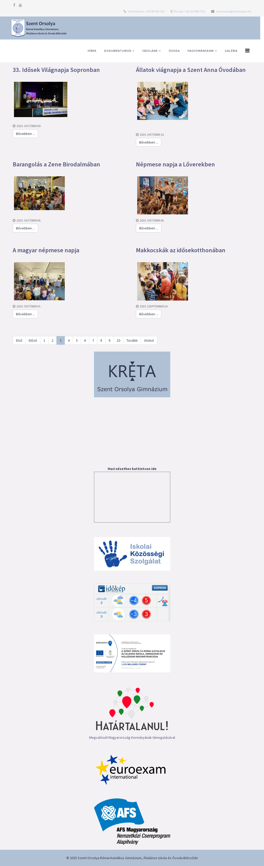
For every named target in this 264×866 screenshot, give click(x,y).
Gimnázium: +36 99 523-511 (146, 11)
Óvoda (174, 51)
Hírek (92, 51)
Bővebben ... (25, 133)
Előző (33, 340)
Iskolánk (150, 51)
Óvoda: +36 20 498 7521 (189, 11)
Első (19, 340)
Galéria (231, 51)
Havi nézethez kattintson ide (132, 468)
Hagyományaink (201, 51)
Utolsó (149, 340)
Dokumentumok (117, 51)
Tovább (132, 340)
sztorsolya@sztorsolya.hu (234, 11)
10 (118, 340)
